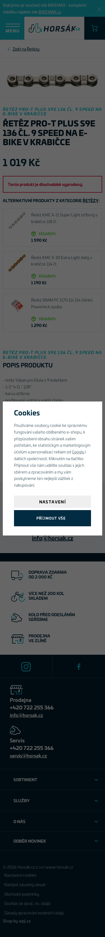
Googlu (78, 452)
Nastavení (52, 502)
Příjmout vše (51, 518)
